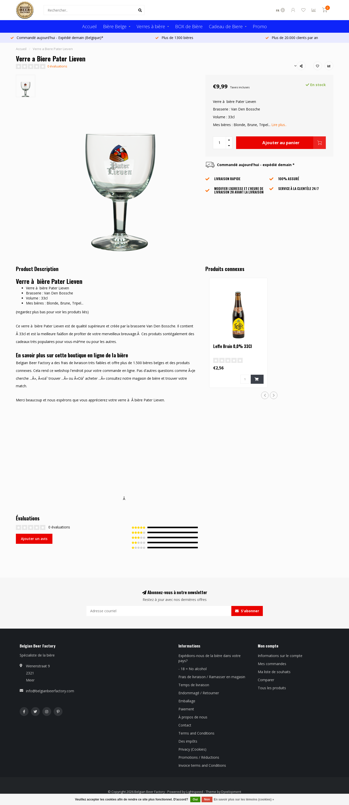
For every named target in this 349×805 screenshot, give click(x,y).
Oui (195, 799)
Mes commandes (272, 663)
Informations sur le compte (280, 655)
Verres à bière (151, 26)
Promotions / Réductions (198, 757)
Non (207, 799)
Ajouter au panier (294, 142)
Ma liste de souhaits (274, 671)
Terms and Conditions (196, 733)
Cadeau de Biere (226, 26)
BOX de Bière (189, 26)
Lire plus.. (279, 124)
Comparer (266, 679)
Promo (260, 26)
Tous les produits (272, 687)
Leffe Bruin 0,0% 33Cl (232, 346)
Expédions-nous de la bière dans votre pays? (209, 658)
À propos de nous (192, 717)
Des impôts (187, 741)
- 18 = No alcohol (192, 668)
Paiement (186, 709)
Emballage (186, 701)
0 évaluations (57, 66)
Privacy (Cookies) (192, 749)
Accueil (89, 26)
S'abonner (247, 610)
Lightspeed (194, 792)
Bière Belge (114, 26)
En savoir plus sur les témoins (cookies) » (244, 799)
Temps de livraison (193, 684)
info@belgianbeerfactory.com (50, 690)
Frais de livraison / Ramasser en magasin (211, 676)
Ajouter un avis (34, 538)
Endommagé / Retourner (198, 693)
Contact (184, 725)
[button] (265, 395)
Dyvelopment (231, 792)
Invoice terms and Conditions (202, 765)
